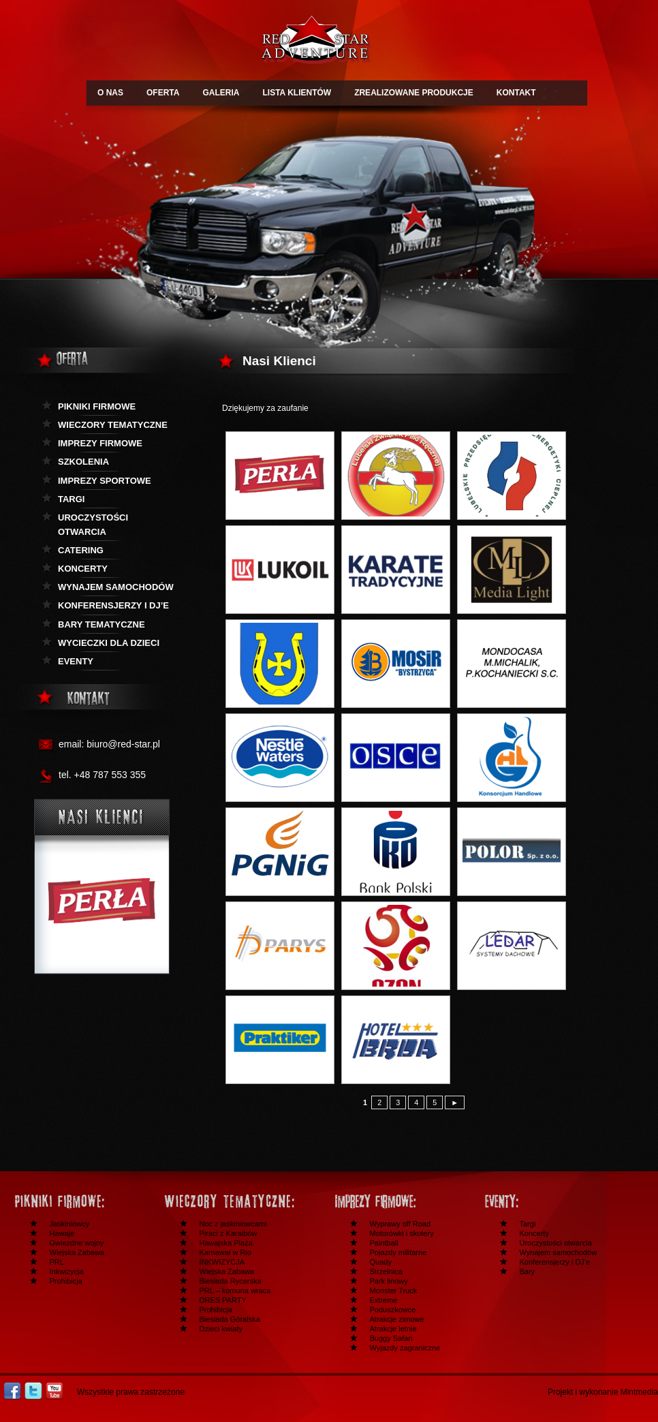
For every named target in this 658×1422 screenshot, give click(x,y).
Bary (527, 1271)
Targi (71, 499)
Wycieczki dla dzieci (108, 643)
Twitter (33, 1391)
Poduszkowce (393, 1309)
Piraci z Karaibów (228, 1233)
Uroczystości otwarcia (93, 524)
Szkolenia (83, 462)
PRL (57, 1262)
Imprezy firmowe (100, 443)
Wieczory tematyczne (113, 425)
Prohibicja (66, 1281)
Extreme (384, 1300)
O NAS (110, 92)
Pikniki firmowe (97, 406)
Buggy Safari (391, 1338)
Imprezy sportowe (104, 481)
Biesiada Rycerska (231, 1281)
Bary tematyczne (101, 624)
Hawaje (62, 1233)
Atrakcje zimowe (397, 1319)
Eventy (75, 661)
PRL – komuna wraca (235, 1290)
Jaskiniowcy (70, 1224)
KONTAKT (516, 92)
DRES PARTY (223, 1300)
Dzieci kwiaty (221, 1329)
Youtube (54, 1391)
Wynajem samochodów (116, 587)
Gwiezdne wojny (77, 1243)
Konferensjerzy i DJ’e (555, 1262)
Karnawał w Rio (225, 1252)
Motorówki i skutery (402, 1233)
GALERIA (220, 92)
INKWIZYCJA (222, 1262)
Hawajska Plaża (226, 1243)
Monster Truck (394, 1290)
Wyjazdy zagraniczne (405, 1348)
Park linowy (389, 1281)
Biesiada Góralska (230, 1319)
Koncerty (83, 568)
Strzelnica (386, 1271)
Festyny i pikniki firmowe (79, 1201)
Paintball (384, 1243)
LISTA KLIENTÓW (296, 92)
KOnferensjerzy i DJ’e (113, 605)
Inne (549, 1201)
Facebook (12, 1391)
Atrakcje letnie (393, 1329)
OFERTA (162, 92)
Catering (81, 550)
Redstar (314, 42)
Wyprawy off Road (400, 1224)
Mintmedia (639, 1392)
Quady (381, 1262)
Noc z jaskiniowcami (233, 1224)
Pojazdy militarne (398, 1252)
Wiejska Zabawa (77, 1252)
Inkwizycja (67, 1271)
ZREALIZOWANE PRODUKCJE (413, 92)
